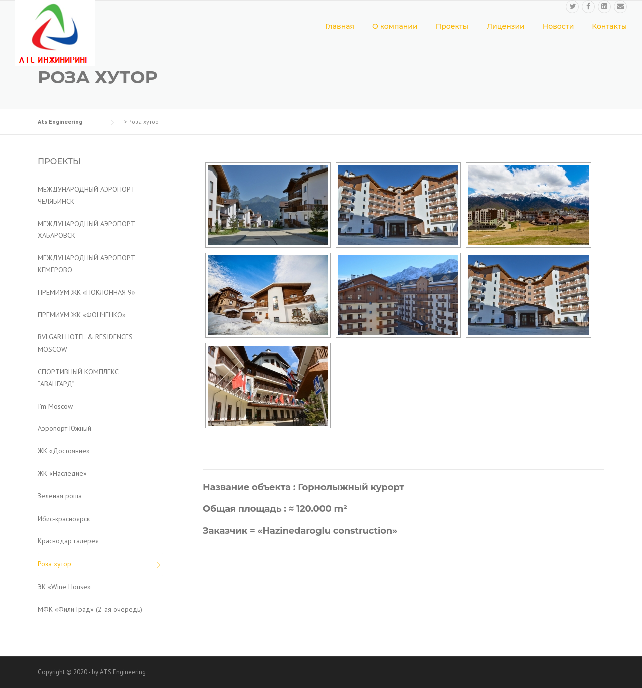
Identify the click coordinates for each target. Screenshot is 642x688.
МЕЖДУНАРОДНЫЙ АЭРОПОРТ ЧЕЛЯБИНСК (86, 195)
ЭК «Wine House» (64, 586)
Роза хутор (54, 563)
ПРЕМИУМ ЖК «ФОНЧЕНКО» (82, 314)
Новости (558, 26)
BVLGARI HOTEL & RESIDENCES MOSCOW (85, 343)
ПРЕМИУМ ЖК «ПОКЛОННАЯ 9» (86, 292)
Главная (339, 26)
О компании (395, 26)
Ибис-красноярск (64, 518)
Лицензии (506, 26)
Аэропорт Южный (64, 428)
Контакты (609, 26)
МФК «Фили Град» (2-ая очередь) (90, 609)
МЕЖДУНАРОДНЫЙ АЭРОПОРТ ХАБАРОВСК (86, 229)
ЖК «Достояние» (64, 450)
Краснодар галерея (68, 540)
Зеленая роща (60, 495)
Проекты (452, 26)
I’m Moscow (55, 406)
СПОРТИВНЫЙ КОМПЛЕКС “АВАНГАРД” (78, 377)
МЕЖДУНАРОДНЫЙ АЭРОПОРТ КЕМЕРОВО (86, 263)
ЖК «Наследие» (62, 473)
